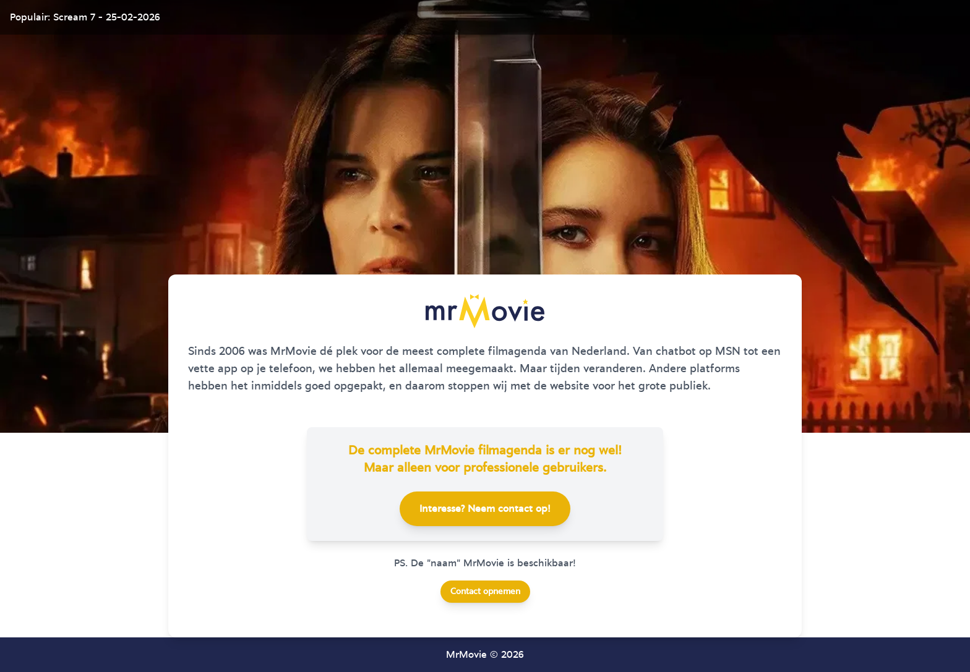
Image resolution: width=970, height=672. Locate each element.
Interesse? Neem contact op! (485, 509)
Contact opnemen (485, 591)
